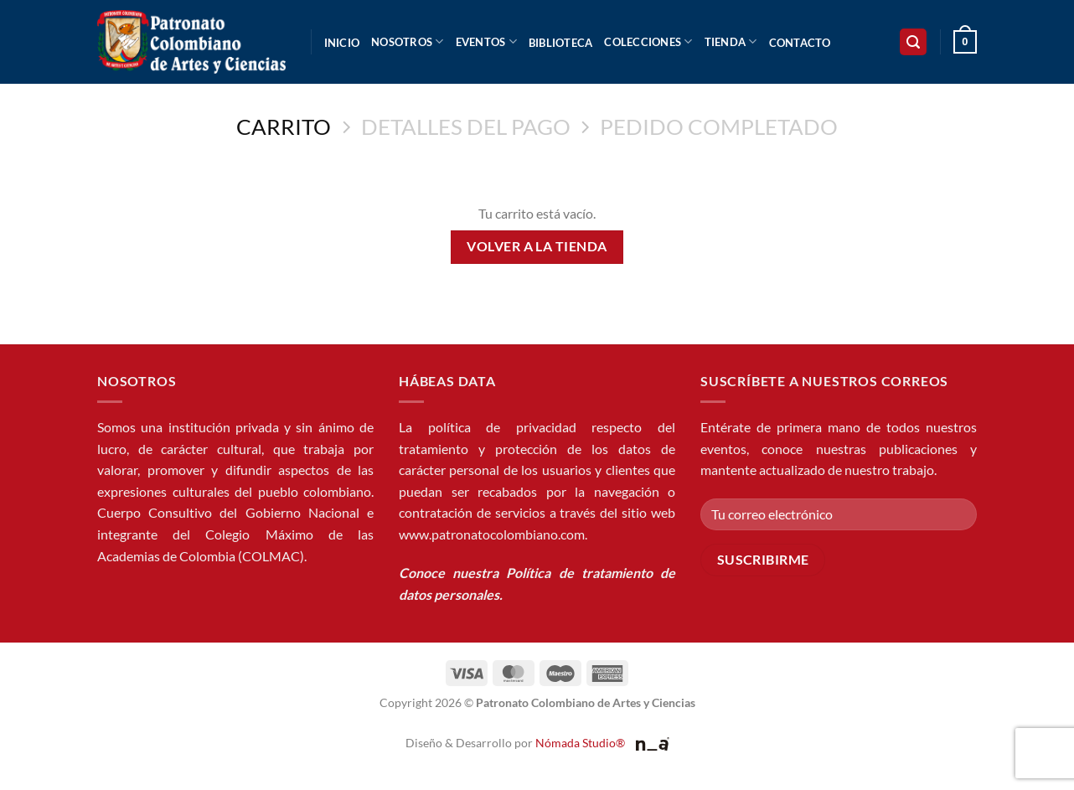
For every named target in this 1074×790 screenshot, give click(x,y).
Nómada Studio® (580, 743)
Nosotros (407, 41)
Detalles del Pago (466, 126)
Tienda (731, 41)
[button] (913, 42)
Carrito (283, 126)
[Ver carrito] (965, 41)
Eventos (486, 41)
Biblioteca (561, 42)
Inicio (342, 42)
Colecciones (648, 41)
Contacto (800, 42)
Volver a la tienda (537, 246)
